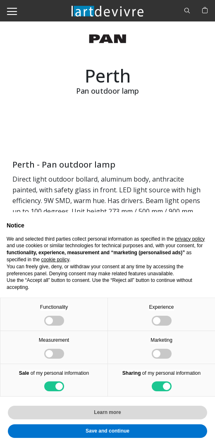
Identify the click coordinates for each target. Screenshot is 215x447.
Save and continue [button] (107, 431)
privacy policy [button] (190, 239)
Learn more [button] (107, 412)
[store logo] (107, 10)
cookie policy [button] (55, 260)
